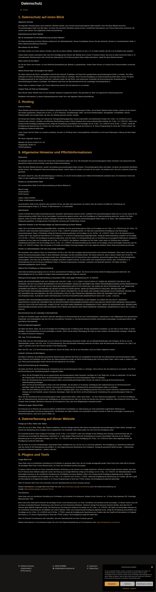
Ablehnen (127, 584)
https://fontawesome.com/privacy (108, 522)
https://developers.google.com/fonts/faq (76, 487)
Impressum (133, 588)
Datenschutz (126, 588)
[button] (152, 567)
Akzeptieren (112, 584)
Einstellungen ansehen (144, 584)
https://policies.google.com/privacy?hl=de (38, 489)
